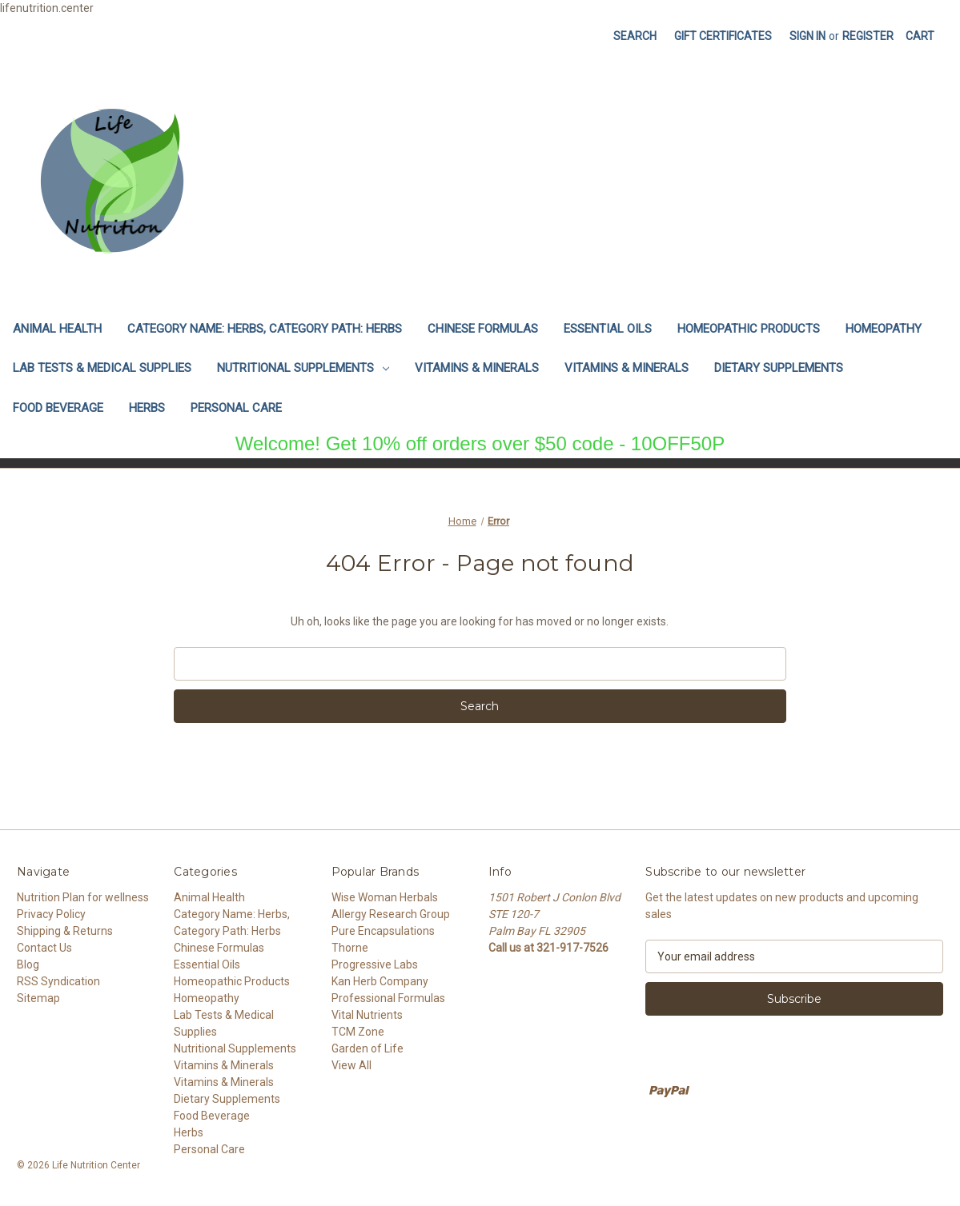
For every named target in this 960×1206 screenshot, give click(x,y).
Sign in (807, 36)
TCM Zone (357, 1031)
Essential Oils (608, 328)
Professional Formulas (388, 998)
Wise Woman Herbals (384, 897)
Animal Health (57, 328)
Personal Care (236, 408)
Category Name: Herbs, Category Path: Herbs (264, 328)
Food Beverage (58, 408)
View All (351, 1065)
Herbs (147, 408)
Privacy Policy (51, 914)
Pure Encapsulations (383, 930)
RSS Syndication (58, 981)
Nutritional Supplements (303, 368)
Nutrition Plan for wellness (83, 897)
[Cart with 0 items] (920, 36)
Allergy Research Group (390, 914)
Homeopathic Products (748, 328)
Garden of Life (367, 1048)
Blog (28, 964)
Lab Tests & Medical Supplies (102, 368)
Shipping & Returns (65, 930)
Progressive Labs (374, 964)
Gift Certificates (723, 36)
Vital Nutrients (367, 1014)
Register (868, 36)
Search (635, 36)
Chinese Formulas (483, 328)
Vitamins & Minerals (477, 368)
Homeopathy (884, 328)
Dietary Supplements (778, 368)
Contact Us (44, 947)
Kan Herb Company (379, 981)
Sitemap (38, 998)
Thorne (349, 947)
